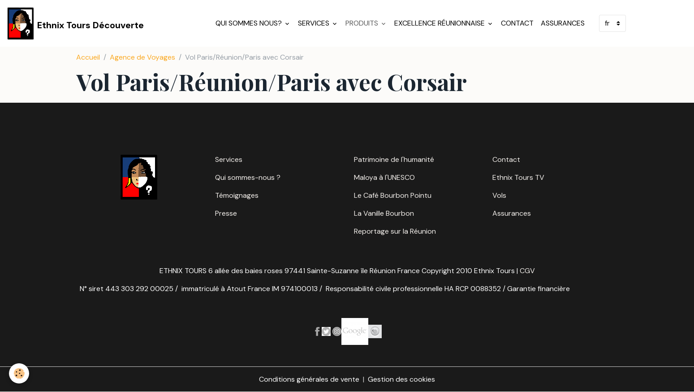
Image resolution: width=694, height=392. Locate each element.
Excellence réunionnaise (440, 23)
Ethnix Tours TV (518, 177)
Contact (517, 23)
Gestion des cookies (401, 379)
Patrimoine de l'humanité (394, 159)
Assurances (563, 23)
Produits (362, 23)
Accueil (88, 57)
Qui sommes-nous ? (247, 177)
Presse (226, 213)
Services (314, 23)
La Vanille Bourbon (384, 213)
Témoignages (237, 195)
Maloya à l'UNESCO (384, 177)
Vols (499, 195)
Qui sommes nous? (250, 23)
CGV (527, 270)
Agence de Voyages (142, 57)
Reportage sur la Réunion (395, 231)
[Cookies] (19, 373)
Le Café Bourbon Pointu (392, 195)
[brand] (75, 23)
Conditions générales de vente (309, 379)
